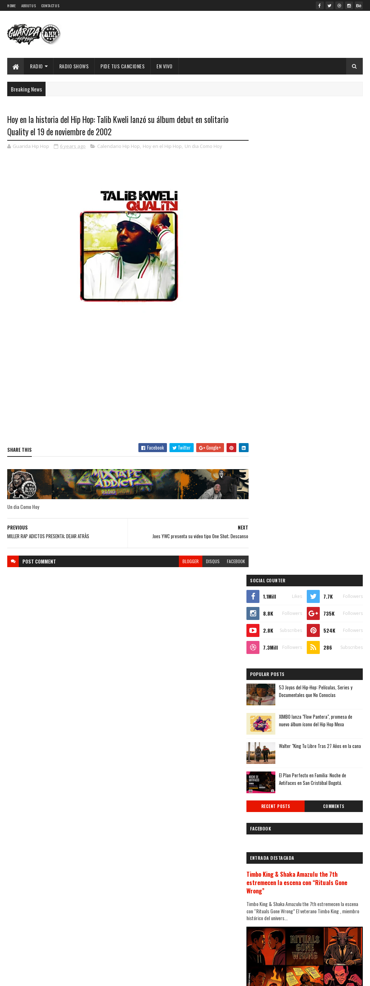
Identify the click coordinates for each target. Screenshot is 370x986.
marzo (270, 771)
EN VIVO (164, 66)
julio (268, 731)
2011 (269, 885)
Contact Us (50, 5)
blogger (186, 561)
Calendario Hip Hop (118, 146)
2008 (270, 916)
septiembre (275, 712)
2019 (270, 803)
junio (268, 741)
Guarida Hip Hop (128, 976)
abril (268, 761)
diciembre (274, 682)
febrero (271, 781)
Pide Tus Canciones (122, 66)
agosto (270, 722)
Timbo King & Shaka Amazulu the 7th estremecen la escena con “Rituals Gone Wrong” (306, 433)
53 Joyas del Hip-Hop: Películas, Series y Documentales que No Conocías (325, 241)
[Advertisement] (126, 385)
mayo (268, 751)
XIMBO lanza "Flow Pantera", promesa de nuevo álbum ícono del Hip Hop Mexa (325, 271)
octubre (271, 702)
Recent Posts (282, 357)
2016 (270, 834)
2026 (270, 612)
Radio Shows (74, 66)
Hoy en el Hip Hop (162, 146)
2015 (270, 844)
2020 (270, 673)
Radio (36, 66)
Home (11, 5)
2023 (270, 642)
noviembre (274, 692)
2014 (270, 854)
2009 (270, 905)
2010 (270, 895)
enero (269, 791)
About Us (28, 5)
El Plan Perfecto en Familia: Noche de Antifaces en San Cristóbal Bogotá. (322, 329)
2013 (270, 864)
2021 (270, 663)
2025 (270, 622)
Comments (336, 357)
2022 (270, 652)
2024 (270, 632)
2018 (270, 813)
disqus (208, 561)
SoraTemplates (71, 976)
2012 (270, 875)
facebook (232, 561)
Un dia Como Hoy (203, 146)
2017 (269, 824)
